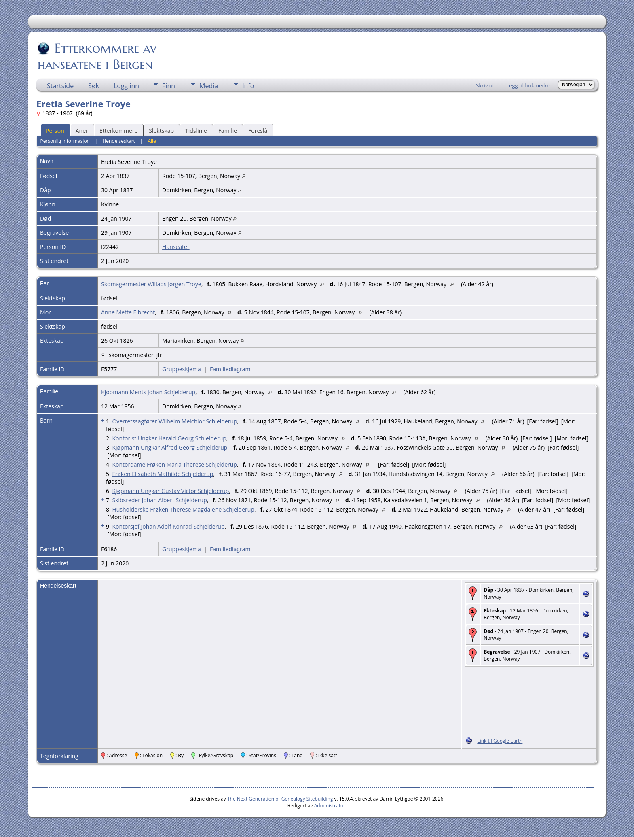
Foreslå (257, 130)
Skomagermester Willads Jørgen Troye (151, 284)
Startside (60, 85)
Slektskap (161, 130)
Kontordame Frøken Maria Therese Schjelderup (174, 464)
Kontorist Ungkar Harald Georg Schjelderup (169, 438)
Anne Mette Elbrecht (128, 312)
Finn (168, 85)
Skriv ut (485, 85)
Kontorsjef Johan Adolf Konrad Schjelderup (168, 526)
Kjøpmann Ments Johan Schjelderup (148, 392)
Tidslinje (196, 130)
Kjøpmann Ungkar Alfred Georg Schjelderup (169, 447)
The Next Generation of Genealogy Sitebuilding (280, 798)
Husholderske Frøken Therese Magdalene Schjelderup (183, 509)
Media (208, 85)
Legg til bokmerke (528, 85)
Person (55, 130)
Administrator (329, 805)
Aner (82, 130)
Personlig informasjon (65, 141)
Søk (93, 85)
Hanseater (176, 247)
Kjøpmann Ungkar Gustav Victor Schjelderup (170, 491)
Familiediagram (230, 369)
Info (248, 85)
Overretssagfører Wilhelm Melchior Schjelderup (174, 421)
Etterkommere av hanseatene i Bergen (97, 56)
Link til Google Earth (499, 740)
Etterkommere (118, 130)
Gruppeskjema (181, 369)
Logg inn (126, 85)
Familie (227, 130)
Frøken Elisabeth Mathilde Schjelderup (162, 474)
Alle (152, 141)
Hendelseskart (119, 141)
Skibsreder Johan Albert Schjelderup (159, 500)
